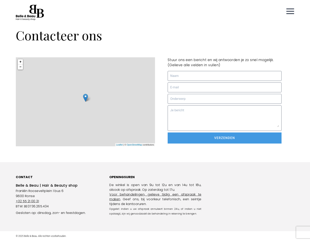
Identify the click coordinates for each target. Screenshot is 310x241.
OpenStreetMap (134, 145)
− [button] (20, 67)
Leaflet (119, 145)
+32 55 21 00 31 (27, 201)
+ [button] (20, 62)
